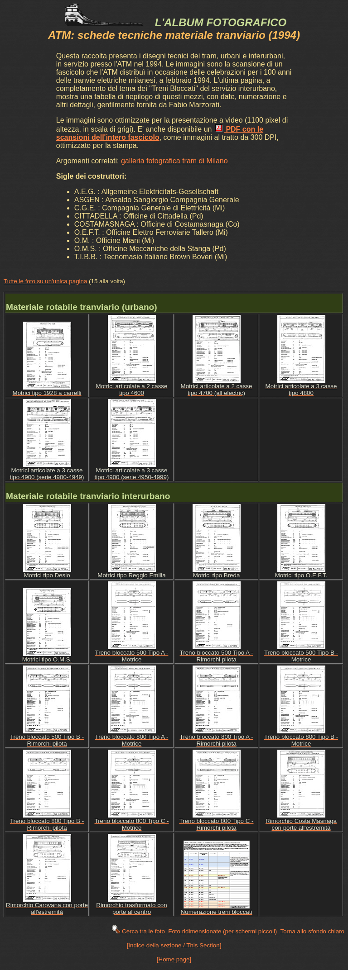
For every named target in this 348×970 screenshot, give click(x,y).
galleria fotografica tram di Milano (174, 161)
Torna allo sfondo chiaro (312, 931)
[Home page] (174, 959)
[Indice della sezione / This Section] (174, 945)
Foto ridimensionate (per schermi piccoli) (222, 931)
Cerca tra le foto (138, 931)
